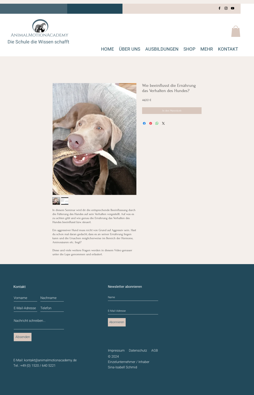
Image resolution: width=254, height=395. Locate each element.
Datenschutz (138, 350)
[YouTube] (233, 8)
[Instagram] (226, 8)
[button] (235, 31)
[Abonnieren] (117, 322)
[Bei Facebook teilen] (144, 123)
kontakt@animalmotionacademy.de (50, 360)
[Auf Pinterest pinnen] (151, 123)
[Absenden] (22, 337)
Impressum (116, 350)
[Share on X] (163, 123)
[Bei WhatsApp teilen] (157, 123)
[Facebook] (219, 8)
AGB (154, 350)
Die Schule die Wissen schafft (38, 42)
